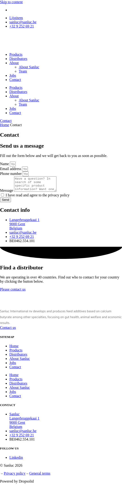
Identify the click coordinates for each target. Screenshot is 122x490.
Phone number (11, 174)
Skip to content (11, 2)
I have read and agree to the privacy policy (38, 198)
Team (23, 71)
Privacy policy (15, 476)
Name (5, 164)
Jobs (12, 75)
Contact (15, 80)
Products (15, 54)
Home (4, 125)
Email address (11, 169)
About (14, 63)
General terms (39, 476)
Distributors (18, 59)
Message (7, 193)
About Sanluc (29, 67)
